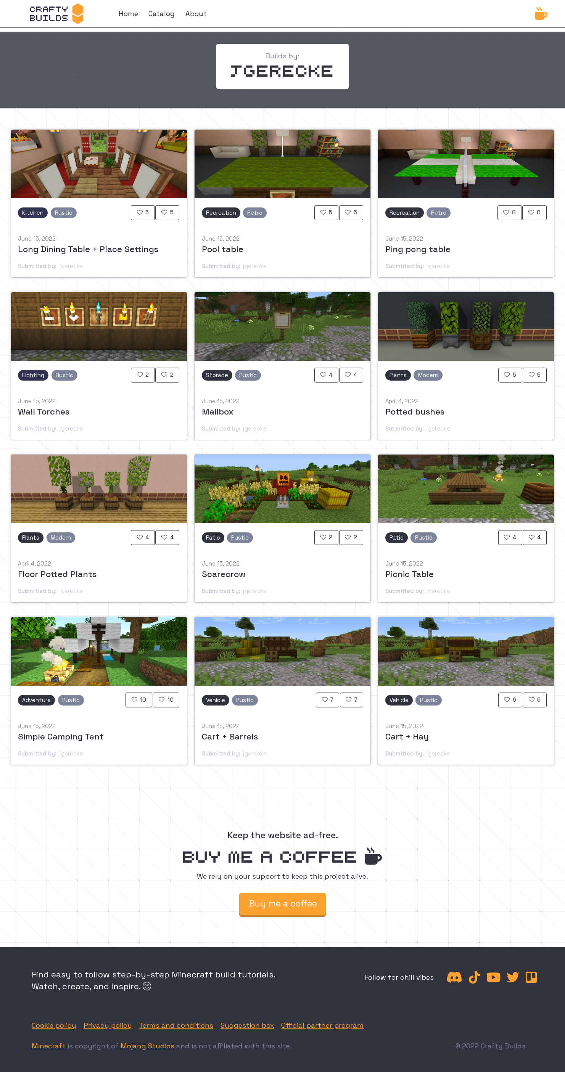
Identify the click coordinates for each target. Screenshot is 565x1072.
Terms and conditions (176, 1025)
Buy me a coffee (282, 903)
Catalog (161, 13)
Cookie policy (54, 1025)
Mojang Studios (147, 1045)
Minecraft (49, 1045)
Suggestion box (247, 1025)
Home (128, 13)
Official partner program (322, 1025)
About (196, 13)
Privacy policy (108, 1025)
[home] (56, 13)
